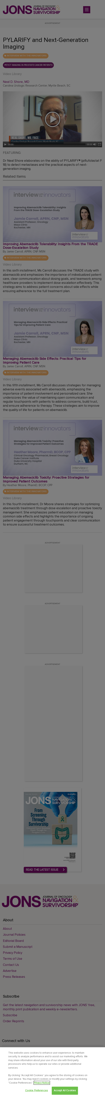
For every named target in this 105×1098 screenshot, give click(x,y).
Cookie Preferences (36, 1090)
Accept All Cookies (65, 1090)
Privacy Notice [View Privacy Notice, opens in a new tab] (42, 1082)
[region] (52, 1072)
